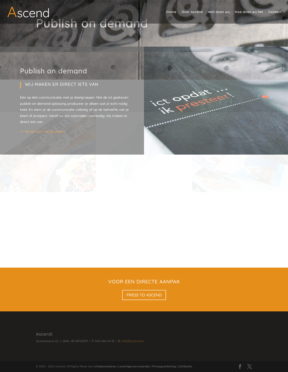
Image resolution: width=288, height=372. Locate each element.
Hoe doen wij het (249, 12)
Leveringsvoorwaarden (134, 366)
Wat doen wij (219, 12)
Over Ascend (192, 12)
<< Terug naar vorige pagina (42, 86)
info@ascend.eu (127, 341)
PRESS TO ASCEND (144, 294)
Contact (275, 12)
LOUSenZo (185, 366)
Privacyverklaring (164, 366)
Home (171, 12)
